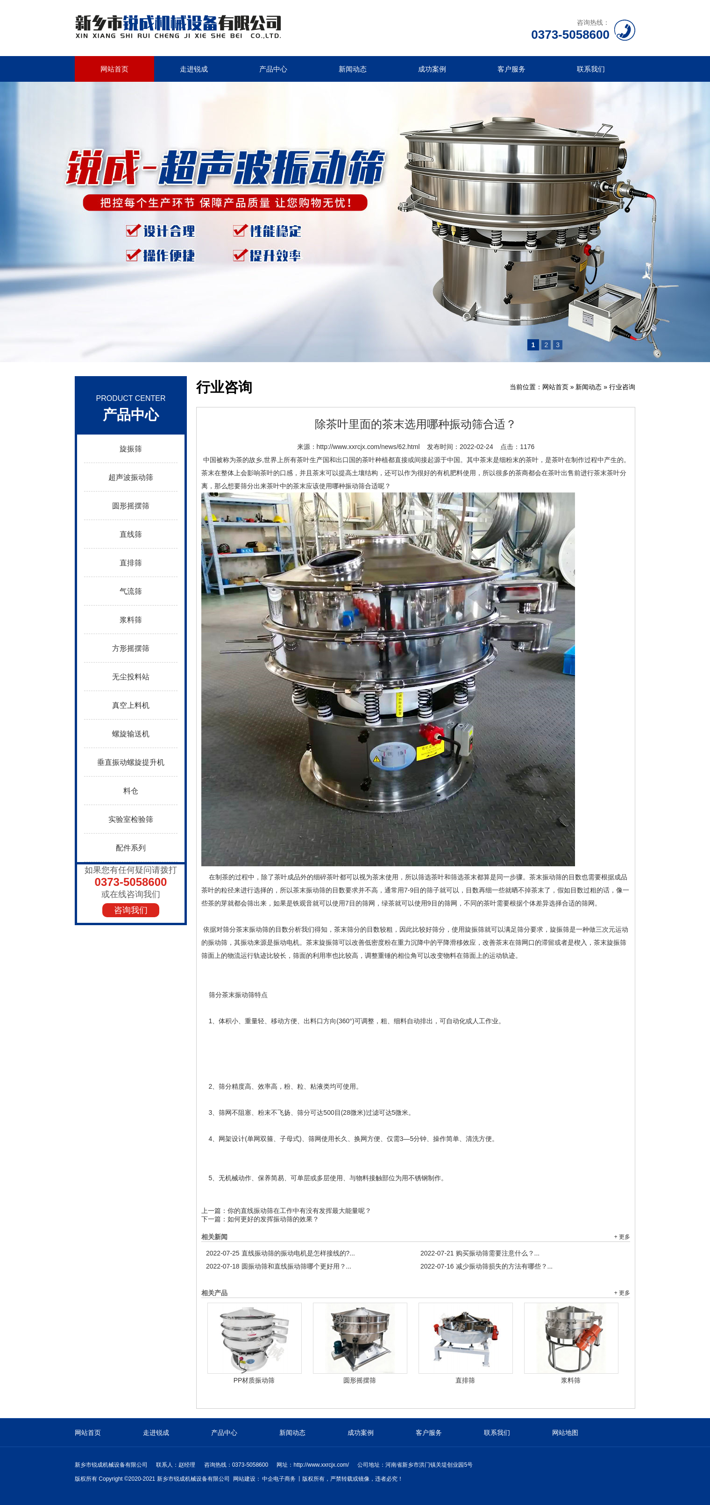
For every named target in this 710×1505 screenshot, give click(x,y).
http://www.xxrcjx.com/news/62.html (368, 446)
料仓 (130, 791)
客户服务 (511, 69)
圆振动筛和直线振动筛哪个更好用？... (278, 1266)
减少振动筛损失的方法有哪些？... (486, 1266)
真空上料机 (130, 705)
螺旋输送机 (130, 734)
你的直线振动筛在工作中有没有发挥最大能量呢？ (299, 1210)
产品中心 (273, 69)
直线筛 (131, 534)
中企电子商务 (279, 1479)
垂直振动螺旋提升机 (130, 762)
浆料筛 (131, 620)
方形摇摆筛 (130, 648)
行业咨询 (622, 387)
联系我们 (591, 69)
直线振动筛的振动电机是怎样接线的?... (280, 1253)
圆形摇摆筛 (130, 506)
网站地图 (565, 1432)
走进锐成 (194, 69)
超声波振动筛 (130, 477)
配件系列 (131, 848)
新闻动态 (353, 69)
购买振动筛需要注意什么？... (480, 1253)
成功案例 (432, 69)
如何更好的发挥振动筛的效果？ (273, 1219)
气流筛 (131, 591)
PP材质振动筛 (254, 1380)
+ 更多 (622, 1237)
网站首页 (114, 69)
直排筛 (131, 563)
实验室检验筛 (130, 819)
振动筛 (245, 995)
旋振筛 (131, 449)
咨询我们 (131, 910)
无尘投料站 (130, 677)
